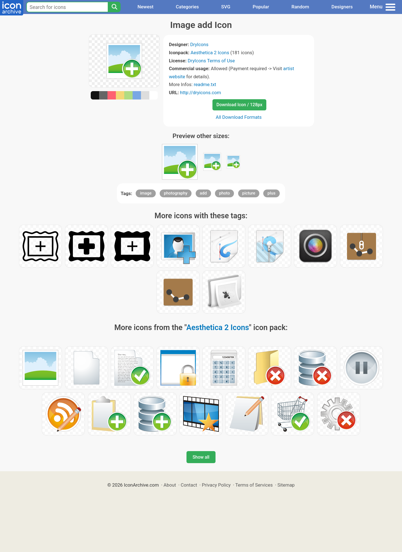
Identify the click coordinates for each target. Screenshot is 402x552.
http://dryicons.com (200, 92)
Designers (342, 7)
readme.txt (205, 84)
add (203, 193)
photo (224, 193)
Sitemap (286, 485)
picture (248, 193)
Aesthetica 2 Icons (210, 52)
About (170, 485)
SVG (225, 7)
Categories (187, 7)
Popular (261, 7)
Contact (189, 485)
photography (175, 193)
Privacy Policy (216, 485)
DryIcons (199, 44)
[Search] (114, 7)
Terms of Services (254, 485)
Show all (201, 457)
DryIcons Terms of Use (211, 60)
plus (271, 193)
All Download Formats (239, 117)
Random (300, 7)
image (146, 193)
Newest (145, 7)
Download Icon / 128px (239, 104)
